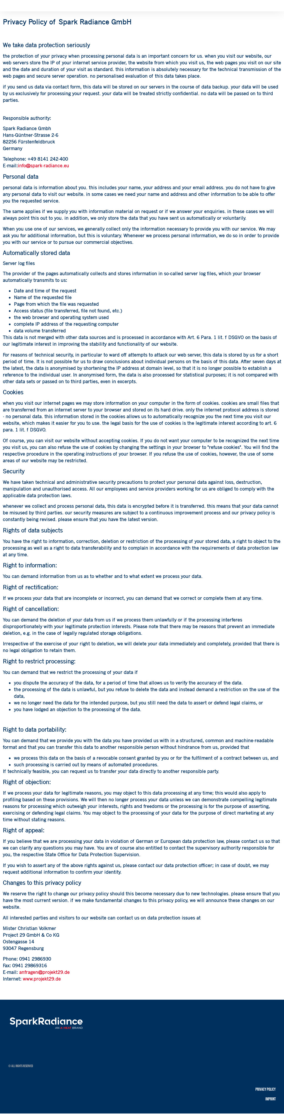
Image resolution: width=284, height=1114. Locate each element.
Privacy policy (265, 1089)
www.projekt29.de (42, 979)
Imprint (270, 1099)
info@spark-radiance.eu (43, 165)
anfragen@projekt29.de (44, 972)
